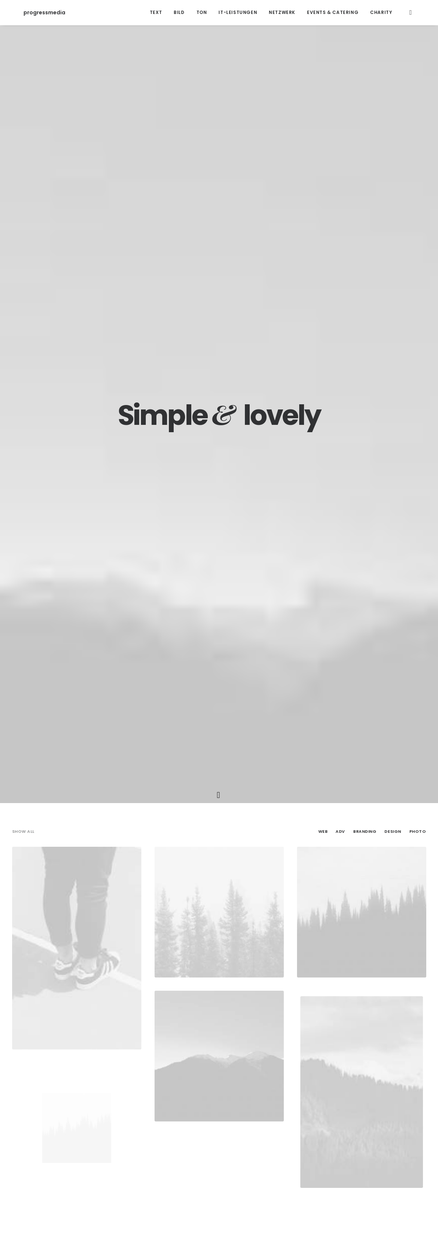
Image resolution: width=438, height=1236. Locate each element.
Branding (364, 200)
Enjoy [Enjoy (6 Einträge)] (267, 1073)
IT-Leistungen (237, 12)
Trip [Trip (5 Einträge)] (285, 1085)
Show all (23, 200)
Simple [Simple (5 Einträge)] (358, 1073)
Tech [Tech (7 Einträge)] (241, 1085)
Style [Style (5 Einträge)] (405, 1073)
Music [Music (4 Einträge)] (334, 1073)
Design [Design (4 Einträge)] (243, 1073)
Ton (201, 12)
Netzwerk (282, 12)
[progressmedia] (33, 12)
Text (156, 12)
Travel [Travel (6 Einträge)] (263, 1085)
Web (323, 200)
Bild (179, 12)
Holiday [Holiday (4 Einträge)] (291, 1073)
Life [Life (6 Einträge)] (314, 1073)
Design (392, 200)
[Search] (411, 12)
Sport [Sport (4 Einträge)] (382, 1073)
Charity (381, 12)
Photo (417, 200)
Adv (340, 200)
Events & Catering (332, 12)
